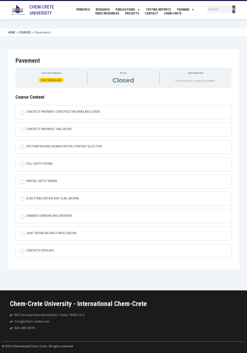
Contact (151, 13)
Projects (132, 13)
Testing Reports (158, 10)
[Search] (233, 9)
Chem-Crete (173, 13)
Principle (83, 10)
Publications (128, 10)
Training (186, 10)
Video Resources (107, 13)
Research (103, 10)
